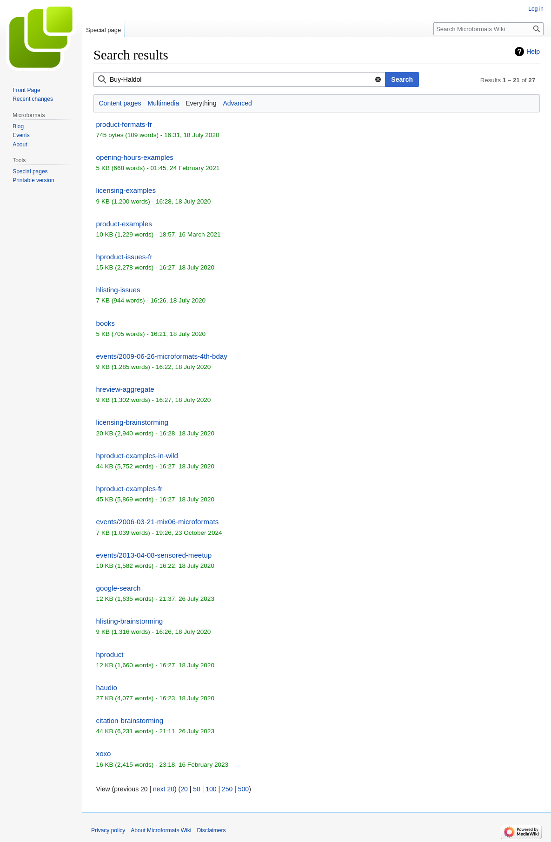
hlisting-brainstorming (129, 621)
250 (227, 789)
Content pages (120, 103)
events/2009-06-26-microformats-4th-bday (161, 356)
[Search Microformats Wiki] (488, 28)
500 (243, 789)
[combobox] (239, 79)
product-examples (124, 224)
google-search (118, 588)
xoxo (103, 753)
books (105, 323)
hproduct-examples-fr (129, 489)
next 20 (163, 789)
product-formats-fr (124, 124)
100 (211, 789)
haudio (106, 687)
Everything (201, 103)
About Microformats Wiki (161, 830)
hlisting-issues (118, 290)
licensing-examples (126, 190)
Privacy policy (108, 830)
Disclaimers (211, 830)
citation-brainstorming (129, 720)
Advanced (237, 103)
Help (533, 51)
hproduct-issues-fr (124, 257)
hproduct (110, 654)
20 (184, 789)
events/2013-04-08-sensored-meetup (154, 555)
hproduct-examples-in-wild (137, 456)
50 (196, 789)
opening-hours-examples (134, 157)
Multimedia (163, 103)
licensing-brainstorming (132, 422)
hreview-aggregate (125, 389)
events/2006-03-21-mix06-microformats (157, 522)
